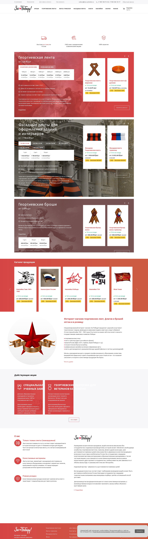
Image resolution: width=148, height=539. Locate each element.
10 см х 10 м (24, 143)
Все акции (74, 419)
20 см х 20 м (50, 143)
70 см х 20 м (24, 147)
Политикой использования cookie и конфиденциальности (111, 532)
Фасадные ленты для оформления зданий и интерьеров (38, 129)
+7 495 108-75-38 (102, 2)
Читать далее (68, 361)
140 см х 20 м (38, 147)
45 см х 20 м (63, 143)
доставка (46, 44)
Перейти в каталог (122, 102)
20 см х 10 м (37, 143)
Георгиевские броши (37, 204)
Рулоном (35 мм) (47, 67)
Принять (139, 531)
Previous (124, 56)
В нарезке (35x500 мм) (28, 67)
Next (128, 56)
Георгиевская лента (36, 57)
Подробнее (22, 109)
